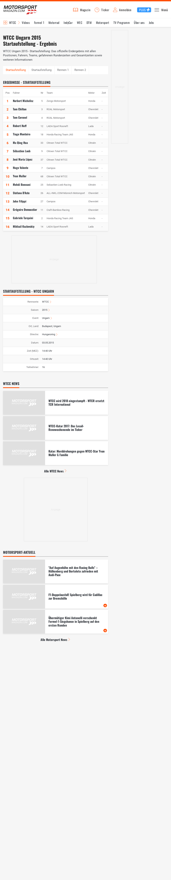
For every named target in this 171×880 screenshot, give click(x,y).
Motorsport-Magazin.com (23, 10)
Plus (142, 11)
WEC (79, 25)
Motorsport (102, 25)
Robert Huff (20, 128)
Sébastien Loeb (21, 153)
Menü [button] (164, 11)
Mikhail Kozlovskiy (23, 229)
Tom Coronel (20, 120)
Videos (26, 25)
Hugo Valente (20, 170)
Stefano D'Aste (21, 195)
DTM (89, 25)
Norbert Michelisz (23, 103)
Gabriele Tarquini (23, 220)
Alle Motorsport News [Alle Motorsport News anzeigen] (54, 642)
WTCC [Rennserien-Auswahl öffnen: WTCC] (12, 25)
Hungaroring (48, 336)
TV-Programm (121, 25)
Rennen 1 (63, 72)
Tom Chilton (20, 111)
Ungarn (46, 320)
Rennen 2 (80, 72)
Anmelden (125, 11)
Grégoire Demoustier (25, 212)
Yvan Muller (20, 178)
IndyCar (68, 25)
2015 (44, 312)
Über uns (139, 25)
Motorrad (53, 25)
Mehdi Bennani (21, 187)
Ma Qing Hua (20, 145)
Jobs (151, 25)
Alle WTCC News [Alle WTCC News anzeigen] (54, 473)
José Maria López (22, 161)
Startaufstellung (41, 72)
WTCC (45, 304)
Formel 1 (39, 25)
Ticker (105, 11)
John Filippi (19, 203)
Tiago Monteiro (21, 136)
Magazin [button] (85, 11)
